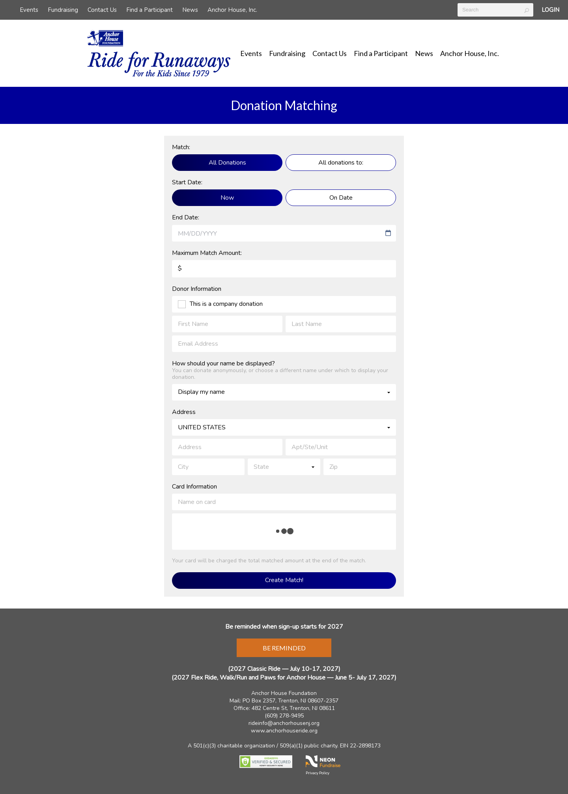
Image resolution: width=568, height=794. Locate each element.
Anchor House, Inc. (232, 10)
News (190, 10)
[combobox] (280, 233)
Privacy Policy (317, 772)
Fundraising (63, 10)
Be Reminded (284, 648)
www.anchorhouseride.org (284, 730)
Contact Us (102, 10)
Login (550, 10)
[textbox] (495, 10)
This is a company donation (226, 304)
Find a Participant (149, 10)
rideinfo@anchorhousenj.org (284, 723)
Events (29, 10)
